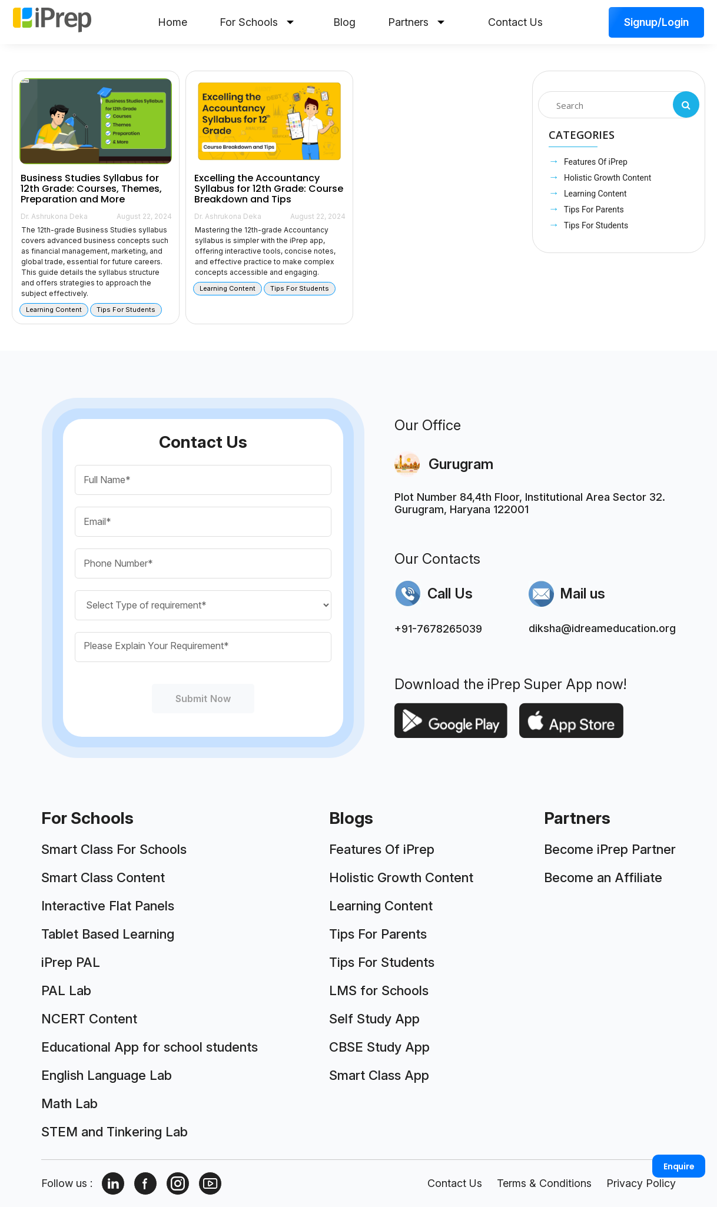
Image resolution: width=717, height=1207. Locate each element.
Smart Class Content (103, 877)
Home (172, 22)
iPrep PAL (70, 962)
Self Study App (374, 1018)
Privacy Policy (641, 1183)
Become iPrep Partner (610, 849)
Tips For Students (595, 225)
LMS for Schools (379, 990)
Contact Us (515, 22)
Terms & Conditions (544, 1183)
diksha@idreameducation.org (602, 628)
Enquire (679, 1166)
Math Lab (69, 1103)
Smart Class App (379, 1075)
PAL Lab (66, 990)
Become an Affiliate (603, 877)
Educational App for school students (149, 1047)
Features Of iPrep (595, 162)
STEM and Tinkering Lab (114, 1131)
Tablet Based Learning (107, 934)
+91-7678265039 (438, 629)
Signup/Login (656, 22)
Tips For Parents (593, 209)
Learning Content (594, 193)
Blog (344, 22)
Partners (416, 22)
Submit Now (203, 698)
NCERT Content (89, 1018)
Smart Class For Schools (114, 849)
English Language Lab (106, 1075)
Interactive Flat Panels (107, 905)
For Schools (257, 22)
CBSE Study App (379, 1047)
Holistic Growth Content (607, 177)
